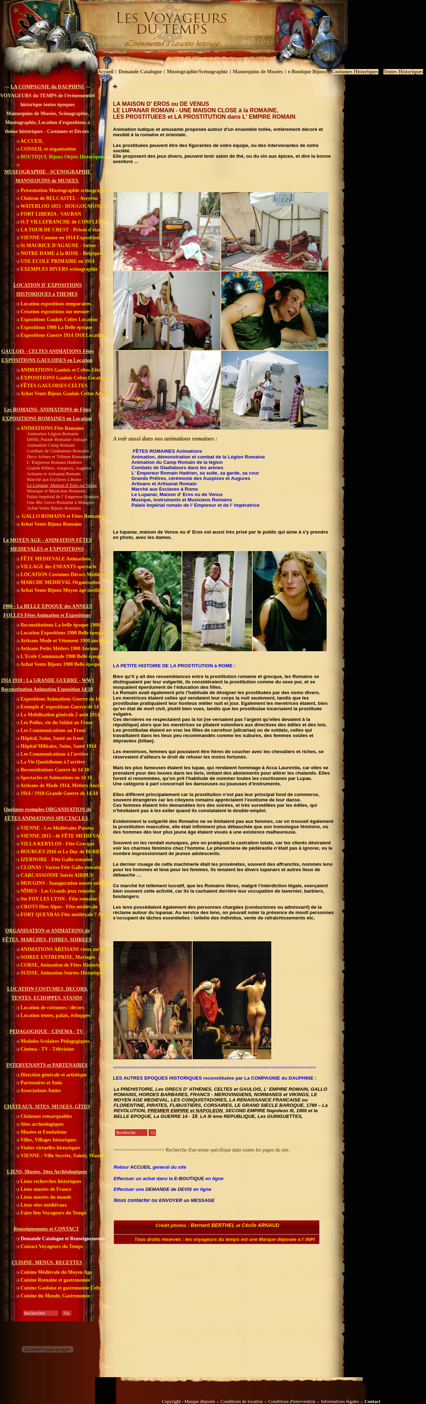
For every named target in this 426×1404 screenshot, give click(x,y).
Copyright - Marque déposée (188, 1401)
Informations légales (340, 1401)
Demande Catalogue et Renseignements (60, 1238)
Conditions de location (241, 1401)
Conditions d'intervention (291, 1401)
